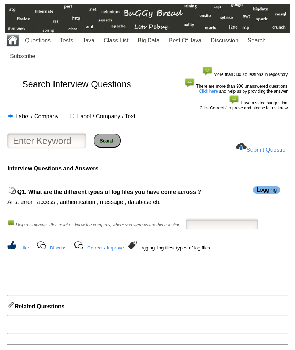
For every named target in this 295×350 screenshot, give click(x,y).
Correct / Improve (105, 248)
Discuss (58, 248)
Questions (38, 40)
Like (24, 248)
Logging (267, 190)
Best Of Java (185, 40)
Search (257, 40)
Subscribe (22, 56)
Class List (116, 40)
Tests (66, 40)
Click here (208, 91)
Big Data (149, 40)
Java (88, 40)
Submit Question (268, 150)
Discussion (224, 40)
